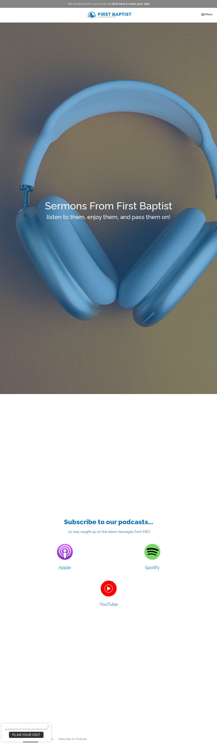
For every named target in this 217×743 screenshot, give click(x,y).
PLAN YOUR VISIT (26, 735)
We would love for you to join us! (109, 3)
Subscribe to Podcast (72, 739)
